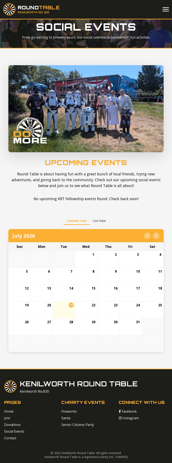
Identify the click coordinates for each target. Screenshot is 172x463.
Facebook (128, 411)
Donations (12, 424)
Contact (10, 438)
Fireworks (69, 411)
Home (9, 411)
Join (7, 418)
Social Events (14, 431)
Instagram (129, 418)
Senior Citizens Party (77, 424)
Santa (65, 418)
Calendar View (77, 221)
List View (99, 221)
